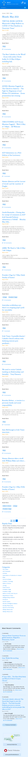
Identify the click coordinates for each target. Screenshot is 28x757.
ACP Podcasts (6, 577)
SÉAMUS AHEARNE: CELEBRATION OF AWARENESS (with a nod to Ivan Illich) (13, 544)
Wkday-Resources (7, 615)
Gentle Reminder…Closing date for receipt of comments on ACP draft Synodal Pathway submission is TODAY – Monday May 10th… (14, 219)
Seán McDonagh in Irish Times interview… (13, 434)
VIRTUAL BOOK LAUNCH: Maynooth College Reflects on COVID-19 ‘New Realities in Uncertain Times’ (13, 25)
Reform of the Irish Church (10, 599)
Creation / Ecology (8, 587)
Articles (5, 579)
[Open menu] (25, 3)
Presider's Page (13, 299)
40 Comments (8, 245)
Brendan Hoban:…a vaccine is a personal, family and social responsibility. (13, 406)
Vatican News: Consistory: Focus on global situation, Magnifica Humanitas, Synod (14, 533)
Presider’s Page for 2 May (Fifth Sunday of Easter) (13, 494)
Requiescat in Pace (8, 601)
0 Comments (7, 49)
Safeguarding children (9, 603)
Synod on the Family (8, 613)
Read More (5, 43)
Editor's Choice (7, 512)
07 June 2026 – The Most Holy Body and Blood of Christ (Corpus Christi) (14, 679)
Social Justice (6, 607)
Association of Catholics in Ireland (12, 581)
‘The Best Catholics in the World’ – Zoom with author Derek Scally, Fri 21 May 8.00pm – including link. (12, 58)
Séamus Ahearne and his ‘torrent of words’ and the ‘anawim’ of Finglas (14, 185)
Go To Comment (7, 650)
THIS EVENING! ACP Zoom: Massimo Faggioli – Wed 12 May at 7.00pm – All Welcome (13, 125)
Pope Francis (6, 593)
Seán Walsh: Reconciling (10, 658)
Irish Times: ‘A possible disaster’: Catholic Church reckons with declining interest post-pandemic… (14, 342)
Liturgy (5, 299)
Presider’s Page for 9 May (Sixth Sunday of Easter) (13, 278)
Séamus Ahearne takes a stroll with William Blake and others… (13, 464)
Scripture (5, 605)
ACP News (5, 575)
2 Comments (7, 117)
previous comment (10, 725)
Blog (4, 46)
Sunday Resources (8, 611)
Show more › (20, 649)
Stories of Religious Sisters (10, 609)
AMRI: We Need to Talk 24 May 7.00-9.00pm (12, 251)
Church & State (7, 585)
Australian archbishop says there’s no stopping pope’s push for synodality (13, 310)
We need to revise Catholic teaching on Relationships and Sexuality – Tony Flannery (13, 374)
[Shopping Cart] (22, 3)
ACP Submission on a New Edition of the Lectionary (12, 155)
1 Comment (7, 177)
